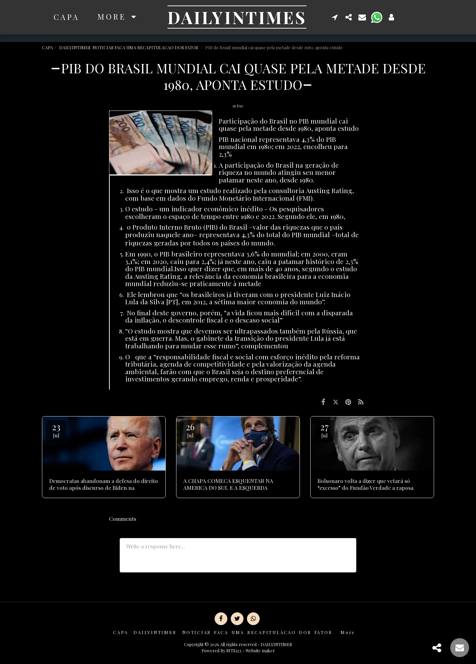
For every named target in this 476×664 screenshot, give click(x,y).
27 (324, 430)
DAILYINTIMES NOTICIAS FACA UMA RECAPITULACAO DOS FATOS (129, 47)
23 (56, 430)
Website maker (260, 650)
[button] (335, 17)
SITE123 (233, 650)
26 (190, 430)
